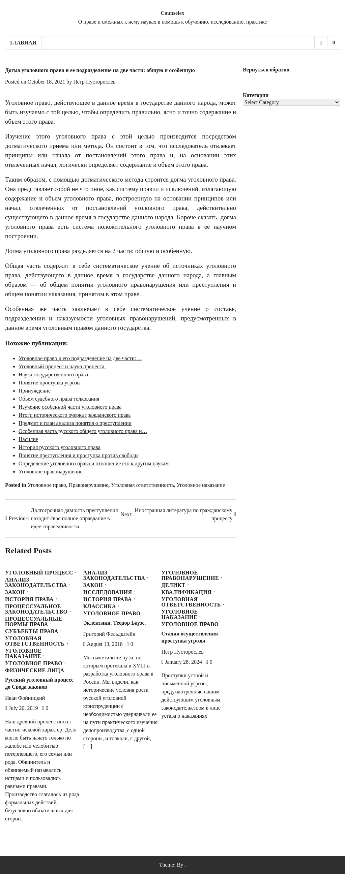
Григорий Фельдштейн (109, 634)
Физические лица (34, 670)
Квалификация (186, 592)
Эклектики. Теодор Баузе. (114, 623)
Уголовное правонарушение (190, 575)
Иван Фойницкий (25, 698)
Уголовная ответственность (142, 485)
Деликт (173, 585)
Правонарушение (88, 485)
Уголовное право (47, 485)
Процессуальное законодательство (36, 609)
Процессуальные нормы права (33, 621)
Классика (99, 606)
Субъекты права (31, 631)
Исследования (107, 592)
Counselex (172, 13)
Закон (15, 592)
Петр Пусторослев (94, 82)
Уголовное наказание (201, 485)
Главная (23, 42)
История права (29, 599)
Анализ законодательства (36, 582)
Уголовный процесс (39, 572)
